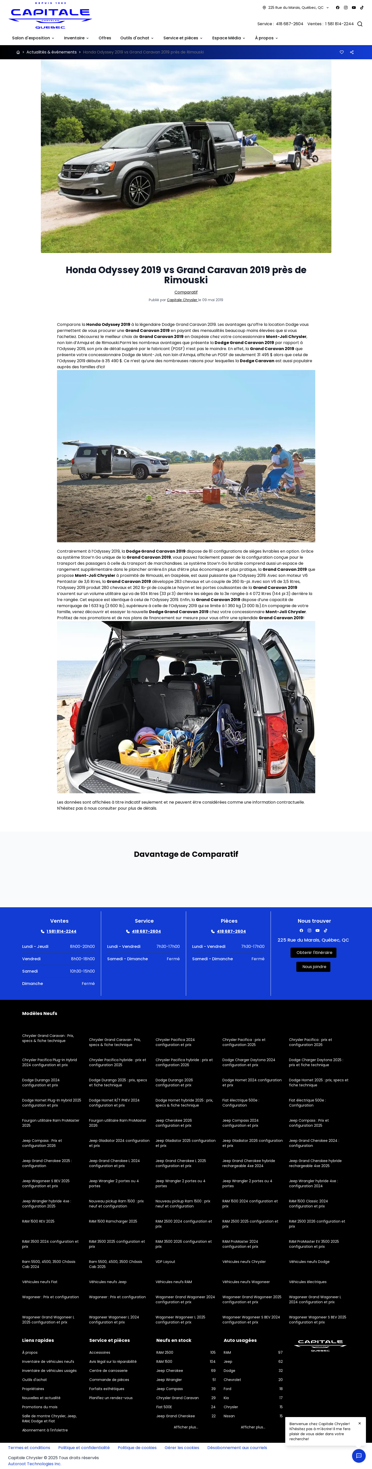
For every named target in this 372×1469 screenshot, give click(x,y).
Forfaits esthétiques (106, 1388)
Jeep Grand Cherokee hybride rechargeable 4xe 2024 (248, 1163)
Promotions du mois (40, 1406)
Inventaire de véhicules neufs (48, 1361)
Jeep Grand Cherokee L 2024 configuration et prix (114, 1163)
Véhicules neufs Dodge (309, 1261)
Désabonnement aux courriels (237, 1448)
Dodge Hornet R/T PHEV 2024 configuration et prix (114, 1103)
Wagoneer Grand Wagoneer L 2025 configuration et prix (48, 1320)
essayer (118, 612)
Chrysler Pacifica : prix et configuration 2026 (310, 1042)
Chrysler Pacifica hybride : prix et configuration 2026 (184, 1062)
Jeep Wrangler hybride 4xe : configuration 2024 (313, 1183)
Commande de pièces (109, 1379)
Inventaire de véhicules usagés (49, 1370)
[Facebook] (338, 8)
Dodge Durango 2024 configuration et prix (41, 1083)
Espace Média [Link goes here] (229, 38)
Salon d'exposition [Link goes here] (33, 38)
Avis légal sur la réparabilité (113, 1361)
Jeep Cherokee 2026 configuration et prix (174, 1123)
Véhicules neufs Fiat (40, 1281)
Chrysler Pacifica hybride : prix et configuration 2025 (117, 1062)
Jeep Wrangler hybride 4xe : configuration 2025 (46, 1204)
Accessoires (99, 1352)
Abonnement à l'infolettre (45, 1430)
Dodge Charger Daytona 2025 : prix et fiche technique (316, 1062)
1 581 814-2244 (339, 24)
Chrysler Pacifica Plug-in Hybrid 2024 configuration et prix (49, 1062)
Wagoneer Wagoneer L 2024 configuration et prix (114, 1320)
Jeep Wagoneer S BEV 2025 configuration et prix (46, 1183)
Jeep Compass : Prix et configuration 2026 (42, 1143)
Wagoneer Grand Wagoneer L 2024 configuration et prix (315, 1299)
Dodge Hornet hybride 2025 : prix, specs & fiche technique (184, 1103)
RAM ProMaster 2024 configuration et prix (240, 1244)
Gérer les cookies (182, 1448)
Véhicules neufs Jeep (108, 1281)
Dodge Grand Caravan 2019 (189, 324)
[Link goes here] (58, 931)
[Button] (342, 52)
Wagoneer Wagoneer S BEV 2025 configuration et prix (317, 1320)
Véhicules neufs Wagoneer (246, 1281)
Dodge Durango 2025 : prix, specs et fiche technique (118, 1083)
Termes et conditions (29, 1448)
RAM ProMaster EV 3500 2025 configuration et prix (314, 1244)
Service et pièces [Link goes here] (183, 38)
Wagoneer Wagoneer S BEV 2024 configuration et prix (251, 1320)
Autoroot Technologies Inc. (34, 1464)
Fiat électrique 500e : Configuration (240, 1103)
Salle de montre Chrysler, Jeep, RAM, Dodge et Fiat (49, 1419)
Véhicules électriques (308, 1281)
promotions (99, 618)
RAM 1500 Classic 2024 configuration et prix (308, 1204)
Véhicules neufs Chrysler (244, 1261)
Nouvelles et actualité (41, 1397)
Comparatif (186, 292)
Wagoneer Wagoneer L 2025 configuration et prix (180, 1320)
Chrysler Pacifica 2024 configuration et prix (175, 1042)
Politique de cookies (137, 1448)
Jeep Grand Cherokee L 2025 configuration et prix (181, 1163)
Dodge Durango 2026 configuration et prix (174, 1083)
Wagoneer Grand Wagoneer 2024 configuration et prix (185, 1299)
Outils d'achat (34, 1379)
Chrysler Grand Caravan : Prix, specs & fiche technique (48, 1038)
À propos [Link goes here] (267, 38)
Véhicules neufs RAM (174, 1281)
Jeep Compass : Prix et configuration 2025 (309, 1123)
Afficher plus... (186, 1427)
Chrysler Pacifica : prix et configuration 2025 (244, 1042)
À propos (30, 1352)
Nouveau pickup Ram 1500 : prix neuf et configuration (116, 1204)
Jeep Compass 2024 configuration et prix (240, 1123)
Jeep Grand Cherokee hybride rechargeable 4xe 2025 (315, 1163)
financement (162, 618)
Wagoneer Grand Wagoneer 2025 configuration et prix (251, 1299)
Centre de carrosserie (108, 1370)
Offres (105, 38)
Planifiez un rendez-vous (111, 1397)
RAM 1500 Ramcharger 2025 (113, 1221)
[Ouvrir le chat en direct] (359, 1456)
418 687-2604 (289, 24)
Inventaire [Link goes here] (77, 38)
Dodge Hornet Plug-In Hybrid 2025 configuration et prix (51, 1103)
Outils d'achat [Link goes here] (137, 38)
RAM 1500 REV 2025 (38, 1221)
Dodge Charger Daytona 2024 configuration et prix (248, 1062)
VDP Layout (165, 1261)
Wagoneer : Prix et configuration (50, 1297)
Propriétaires (33, 1388)
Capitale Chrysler (182, 299)
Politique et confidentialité (84, 1448)
